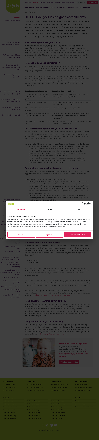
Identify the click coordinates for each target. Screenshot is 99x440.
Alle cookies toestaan (77, 234)
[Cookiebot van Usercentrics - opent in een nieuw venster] (83, 203)
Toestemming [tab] (20, 209)
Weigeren (21, 234)
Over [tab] (78, 209)
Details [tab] (49, 209)
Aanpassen (50, 234)
